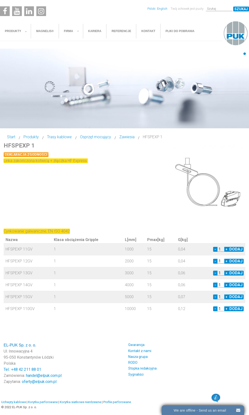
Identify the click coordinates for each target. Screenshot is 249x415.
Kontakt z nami (139, 351)
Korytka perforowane (43, 402)
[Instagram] (41, 11)
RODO (132, 362)
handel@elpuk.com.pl (44, 375)
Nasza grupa (138, 357)
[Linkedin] (29, 11)
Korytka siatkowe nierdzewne (80, 402)
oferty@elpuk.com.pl (39, 381)
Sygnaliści (136, 374)
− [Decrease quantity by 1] (215, 249)
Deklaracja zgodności (26, 154)
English (162, 8)
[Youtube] (17, 11)
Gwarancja (136, 345)
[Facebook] (5, 11)
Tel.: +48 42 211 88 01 (22, 369)
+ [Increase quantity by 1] (226, 249)
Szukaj (241, 9)
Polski (151, 8)
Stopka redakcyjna (142, 368)
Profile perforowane (117, 402)
